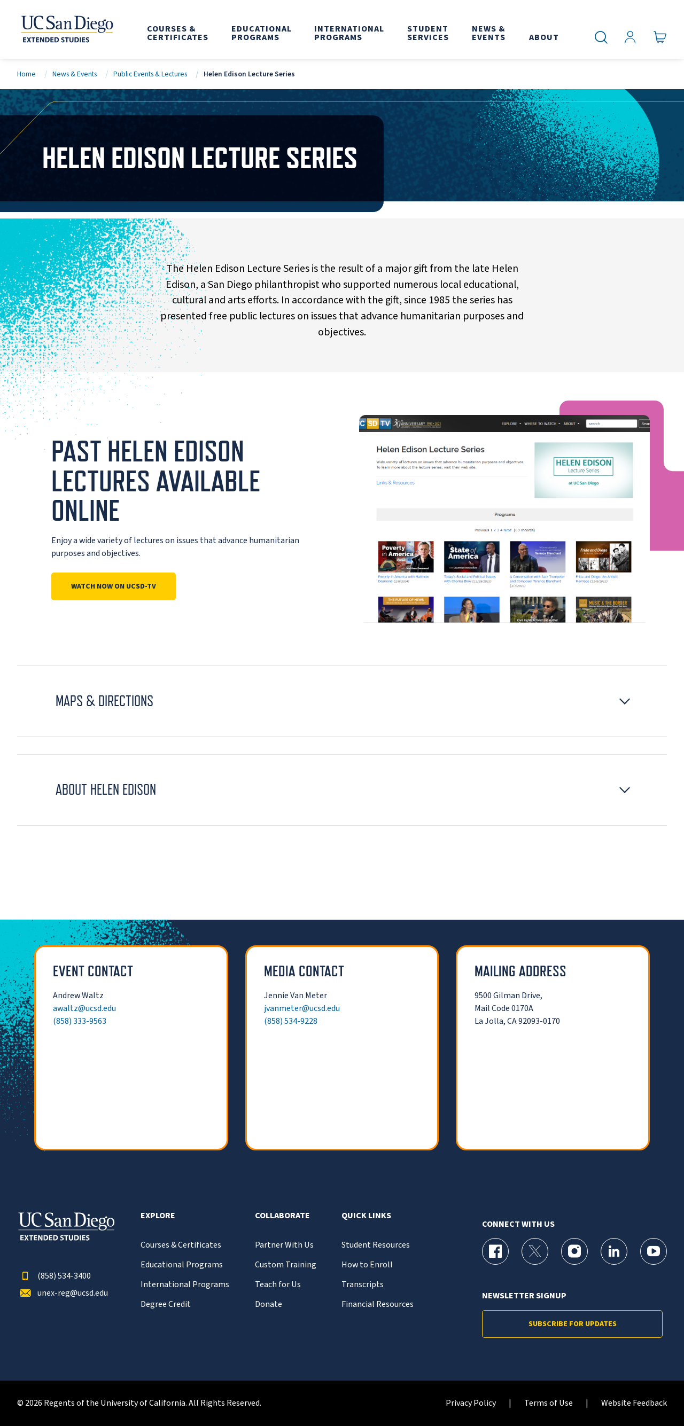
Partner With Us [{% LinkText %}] (284, 1245)
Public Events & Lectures (150, 74)
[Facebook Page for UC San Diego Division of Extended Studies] (495, 1251)
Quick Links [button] (366, 1215)
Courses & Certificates (181, 1245)
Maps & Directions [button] (104, 701)
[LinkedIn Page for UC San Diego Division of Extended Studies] (614, 1251)
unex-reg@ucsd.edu (62, 1293)
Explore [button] (158, 1215)
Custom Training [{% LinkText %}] (285, 1265)
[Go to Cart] (660, 38)
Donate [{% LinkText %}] (268, 1304)
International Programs (185, 1284)
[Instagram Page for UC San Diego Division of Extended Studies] (574, 1251)
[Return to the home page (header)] (66, 29)
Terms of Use (548, 1403)
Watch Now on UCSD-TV (113, 586)
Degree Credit (166, 1304)
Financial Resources (377, 1304)
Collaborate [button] (282, 1215)
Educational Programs (182, 1265)
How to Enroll (367, 1265)
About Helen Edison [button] (106, 789)
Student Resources (375, 1245)
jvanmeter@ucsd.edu (302, 1008)
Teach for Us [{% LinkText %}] (278, 1284)
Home (26, 74)
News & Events (74, 74)
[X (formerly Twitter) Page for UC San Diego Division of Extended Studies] (535, 1251)
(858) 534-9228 (290, 1021)
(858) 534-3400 (54, 1276)
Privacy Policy (471, 1403)
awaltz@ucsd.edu (84, 1008)
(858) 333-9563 (79, 1021)
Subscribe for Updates (572, 1324)
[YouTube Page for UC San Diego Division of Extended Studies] (653, 1251)
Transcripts (362, 1284)
